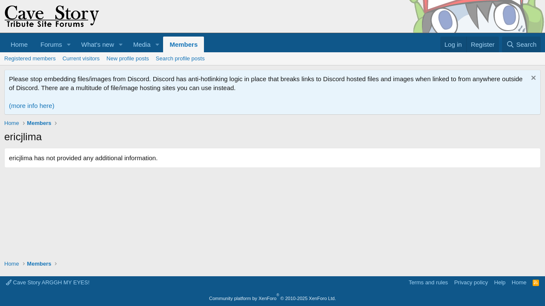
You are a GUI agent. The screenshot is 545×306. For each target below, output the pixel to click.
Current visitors (81, 58)
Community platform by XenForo (272, 298)
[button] (69, 44)
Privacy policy (471, 282)
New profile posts (127, 58)
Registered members (30, 58)
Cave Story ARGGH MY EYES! (47, 282)
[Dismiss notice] (532, 78)
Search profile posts (180, 58)
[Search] (521, 44)
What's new (97, 44)
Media (142, 44)
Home (19, 44)
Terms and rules (428, 282)
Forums (51, 44)
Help (500, 282)
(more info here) (31, 105)
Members (183, 44)
